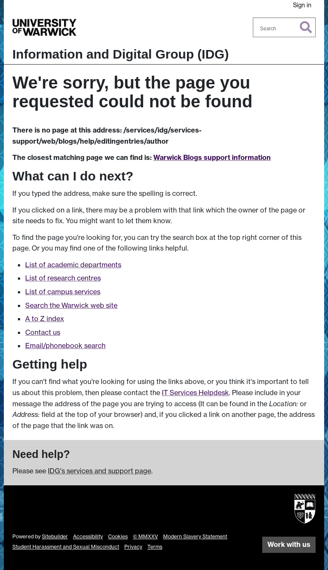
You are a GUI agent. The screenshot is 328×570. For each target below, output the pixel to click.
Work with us (288, 544)
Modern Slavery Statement (195, 536)
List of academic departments (73, 264)
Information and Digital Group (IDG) (120, 54)
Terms (154, 546)
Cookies (118, 536)
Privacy (133, 546)
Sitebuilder (55, 536)
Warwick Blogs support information (212, 157)
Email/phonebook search (65, 345)
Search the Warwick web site (71, 305)
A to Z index (44, 318)
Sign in (302, 5)
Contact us (42, 332)
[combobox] (284, 27)
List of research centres (63, 278)
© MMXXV (145, 536)
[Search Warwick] (284, 27)
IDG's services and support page (99, 471)
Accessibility (88, 536)
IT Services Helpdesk (195, 392)
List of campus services (62, 291)
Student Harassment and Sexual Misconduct (65, 546)
